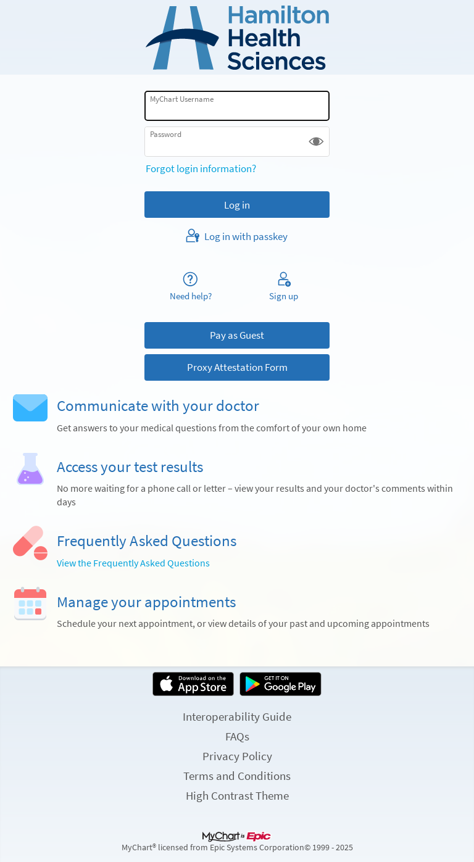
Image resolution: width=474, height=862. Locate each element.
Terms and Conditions (237, 775)
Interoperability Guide (237, 716)
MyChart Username (182, 99)
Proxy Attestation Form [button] (237, 367)
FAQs (237, 736)
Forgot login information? (201, 168)
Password (165, 134)
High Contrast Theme (237, 795)
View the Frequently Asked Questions (133, 563)
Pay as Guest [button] (237, 335)
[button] (316, 141)
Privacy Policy (237, 755)
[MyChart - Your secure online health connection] (237, 38)
